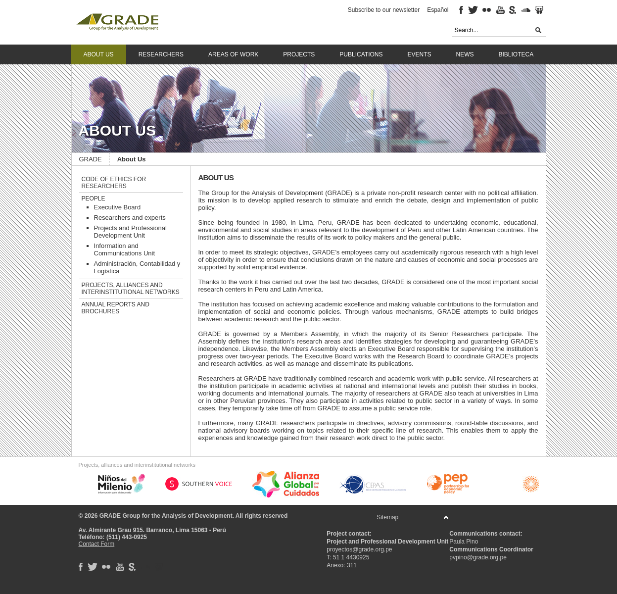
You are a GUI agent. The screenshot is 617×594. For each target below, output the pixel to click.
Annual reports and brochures (115, 308)
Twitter (473, 9)
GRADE (150, 22)
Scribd (513, 9)
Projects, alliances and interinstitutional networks (131, 289)
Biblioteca (516, 54)
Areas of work (233, 54)
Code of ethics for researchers (114, 183)
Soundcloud (526, 9)
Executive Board (117, 207)
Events (419, 54)
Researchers (161, 54)
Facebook (461, 9)
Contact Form (97, 544)
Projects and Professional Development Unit (130, 231)
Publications (360, 54)
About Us (99, 54)
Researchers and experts (130, 217)
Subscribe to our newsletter (384, 9)
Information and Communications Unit (124, 249)
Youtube (500, 9)
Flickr (487, 9)
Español (437, 9)
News (465, 54)
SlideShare (539, 9)
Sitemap (387, 517)
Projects (299, 54)
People (93, 198)
